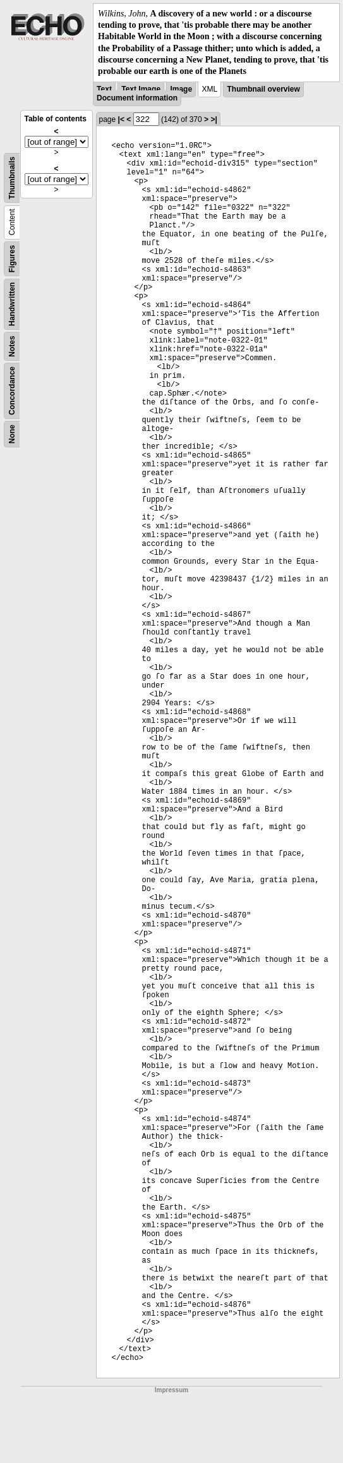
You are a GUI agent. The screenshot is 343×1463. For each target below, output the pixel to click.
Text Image (140, 89)
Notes (12, 346)
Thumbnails (12, 178)
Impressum (171, 1390)
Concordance (12, 391)
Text (104, 89)
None (12, 434)
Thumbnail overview (263, 89)
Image (181, 89)
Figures (12, 258)
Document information (137, 98)
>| (213, 119)
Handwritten (12, 304)
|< (121, 119)
